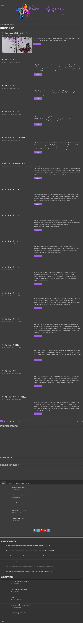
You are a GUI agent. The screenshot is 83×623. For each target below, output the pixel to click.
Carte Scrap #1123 (10, 266)
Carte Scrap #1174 (10, 189)
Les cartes (14, 35)
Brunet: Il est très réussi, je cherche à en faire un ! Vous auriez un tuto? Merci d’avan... (29, 555)
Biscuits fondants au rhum (19, 486)
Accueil (3, 24)
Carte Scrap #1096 (10, 370)
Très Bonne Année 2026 (18, 494)
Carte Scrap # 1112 (10, 344)
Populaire (10, 482)
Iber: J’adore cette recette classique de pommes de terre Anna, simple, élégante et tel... (29, 570)
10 (19, 420)
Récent (4, 482)
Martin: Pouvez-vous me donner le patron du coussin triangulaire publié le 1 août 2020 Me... (31, 550)
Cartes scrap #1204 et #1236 (15, 33)
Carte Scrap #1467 (10, 85)
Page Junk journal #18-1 (18, 518)
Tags (27, 482)
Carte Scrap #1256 (10, 111)
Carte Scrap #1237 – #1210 (14, 137)
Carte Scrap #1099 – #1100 (14, 396)
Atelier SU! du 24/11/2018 (13, 163)
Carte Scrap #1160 (10, 214)
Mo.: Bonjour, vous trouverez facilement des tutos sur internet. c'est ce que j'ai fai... (28, 545)
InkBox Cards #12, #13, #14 (19, 510)
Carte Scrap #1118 (10, 292)
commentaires (20, 482)
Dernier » (27, 420)
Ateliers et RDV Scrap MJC (25, 165)
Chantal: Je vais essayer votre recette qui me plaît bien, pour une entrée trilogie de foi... (29, 565)
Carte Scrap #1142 (10, 240)
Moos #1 (14, 502)
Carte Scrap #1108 (10, 318)
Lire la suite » (38, 43)
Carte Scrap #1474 (10, 59)
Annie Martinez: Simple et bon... (14, 560)
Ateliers (17, 165)
